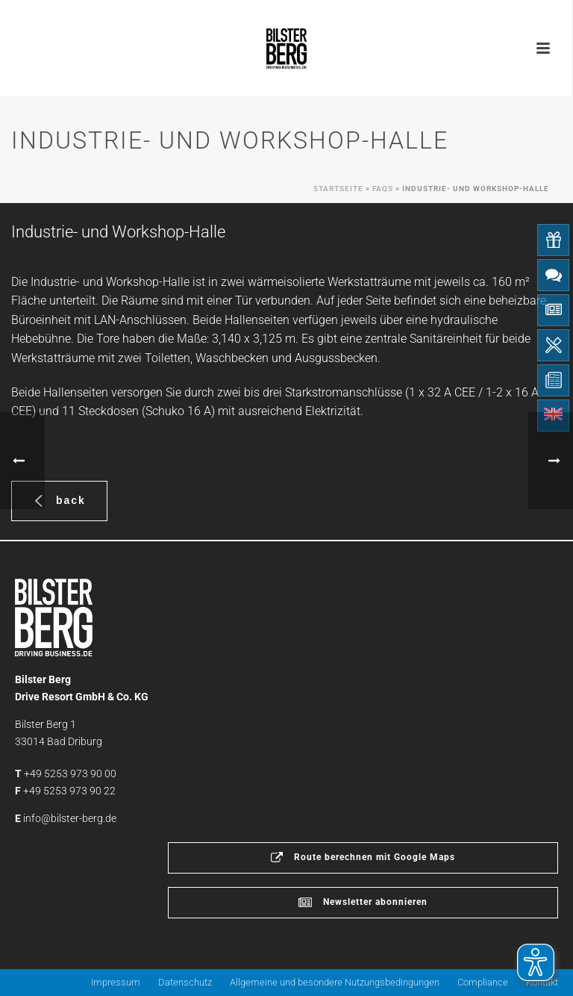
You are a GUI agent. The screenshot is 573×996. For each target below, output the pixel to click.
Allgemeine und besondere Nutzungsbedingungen (334, 982)
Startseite (338, 188)
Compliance (482, 982)
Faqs (382, 188)
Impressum (115, 982)
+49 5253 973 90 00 (70, 773)
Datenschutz (185, 982)
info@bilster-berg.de (69, 818)
